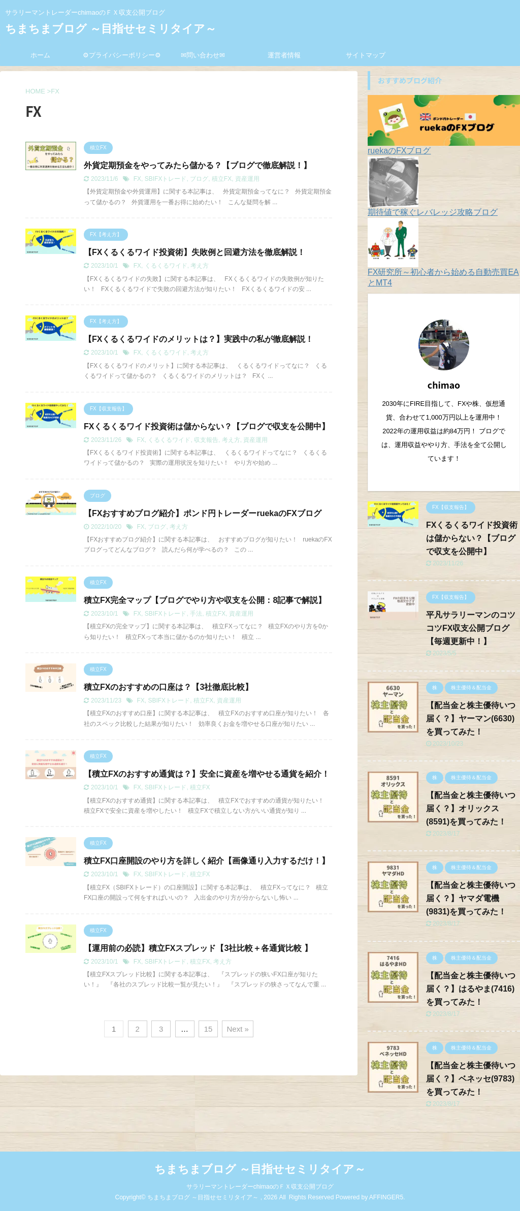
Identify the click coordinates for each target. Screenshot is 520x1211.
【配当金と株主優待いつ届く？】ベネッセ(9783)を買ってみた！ (470, 1078)
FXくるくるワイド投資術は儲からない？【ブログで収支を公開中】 (207, 426)
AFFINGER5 (386, 1197)
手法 (196, 613)
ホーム (40, 55)
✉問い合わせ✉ (203, 55)
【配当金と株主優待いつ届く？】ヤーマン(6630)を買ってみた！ (470, 718)
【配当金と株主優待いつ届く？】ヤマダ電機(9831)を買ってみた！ (470, 898)
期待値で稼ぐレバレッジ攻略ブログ (433, 212)
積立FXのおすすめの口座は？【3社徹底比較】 (168, 687)
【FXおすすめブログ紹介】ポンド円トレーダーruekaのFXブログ (202, 513)
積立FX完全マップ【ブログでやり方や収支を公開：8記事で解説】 (205, 600)
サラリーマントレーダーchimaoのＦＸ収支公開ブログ (260, 1186)
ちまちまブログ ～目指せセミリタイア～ (110, 28)
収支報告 (206, 439)
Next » (237, 1029)
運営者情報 (284, 55)
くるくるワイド (166, 265)
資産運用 (247, 178)
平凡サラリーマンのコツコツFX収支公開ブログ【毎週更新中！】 (470, 628)
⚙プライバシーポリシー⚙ (122, 55)
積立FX (222, 178)
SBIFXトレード (166, 178)
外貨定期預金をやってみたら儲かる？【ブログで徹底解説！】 (197, 165)
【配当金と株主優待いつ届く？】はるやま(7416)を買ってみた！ (470, 988)
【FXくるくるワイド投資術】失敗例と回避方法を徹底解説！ (194, 252)
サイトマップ (365, 55)
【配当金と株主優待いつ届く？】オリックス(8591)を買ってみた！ (470, 808)
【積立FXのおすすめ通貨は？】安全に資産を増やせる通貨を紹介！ (207, 774)
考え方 (199, 265)
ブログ (199, 178)
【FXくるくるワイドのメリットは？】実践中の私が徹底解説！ (198, 339)
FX (137, 178)
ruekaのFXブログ (399, 150)
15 (208, 1029)
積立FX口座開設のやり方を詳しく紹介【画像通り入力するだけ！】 (207, 860)
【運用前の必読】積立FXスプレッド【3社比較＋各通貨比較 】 (198, 948)
